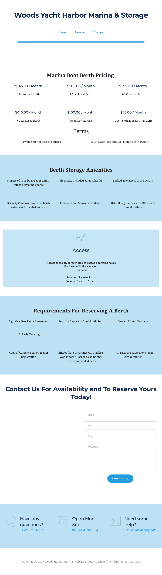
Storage (98, 32)
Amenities (80, 32)
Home (62, 32)
